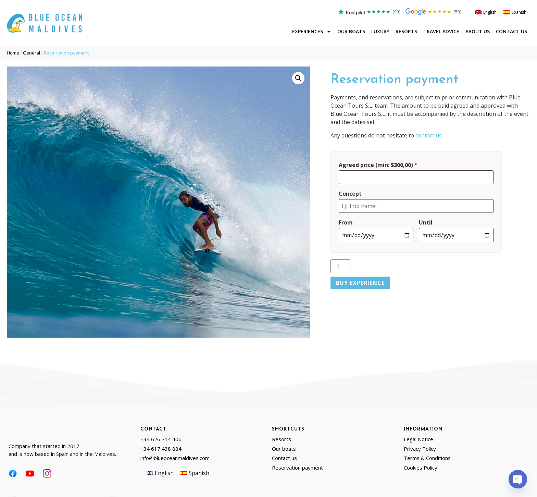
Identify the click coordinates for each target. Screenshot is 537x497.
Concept (350, 193)
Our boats (351, 31)
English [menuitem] (490, 12)
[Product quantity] (340, 266)
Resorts (406, 31)
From (346, 222)
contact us (428, 135)
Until (426, 222)
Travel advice (441, 31)
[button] (298, 78)
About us (477, 31)
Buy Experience (360, 283)
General (31, 53)
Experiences (311, 31)
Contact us (511, 31)
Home (13, 53)
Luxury (380, 31)
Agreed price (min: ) (378, 165)
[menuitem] (486, 12)
